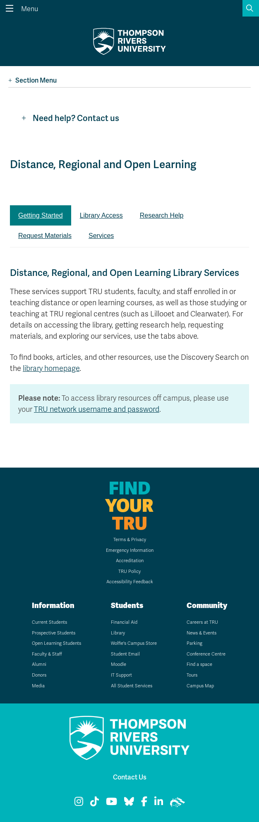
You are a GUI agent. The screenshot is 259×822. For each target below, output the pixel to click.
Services (101, 235)
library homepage (51, 368)
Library (118, 633)
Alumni (39, 664)
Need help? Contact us (70, 118)
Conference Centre (206, 654)
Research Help (162, 215)
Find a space (199, 664)
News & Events (201, 633)
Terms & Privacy (129, 539)
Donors (39, 675)
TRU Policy (129, 571)
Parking (194, 643)
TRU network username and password (96, 409)
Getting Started (40, 215)
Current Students (49, 622)
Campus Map (200, 686)
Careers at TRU (202, 622)
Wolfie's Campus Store (134, 643)
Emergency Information (129, 550)
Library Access (101, 215)
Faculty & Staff (47, 654)
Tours (192, 675)
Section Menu (32, 80)
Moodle (118, 664)
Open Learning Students (56, 643)
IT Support (121, 675)
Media (38, 686)
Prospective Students (53, 633)
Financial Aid (124, 622)
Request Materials (45, 235)
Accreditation (130, 560)
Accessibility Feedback (129, 581)
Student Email (125, 654)
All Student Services (131, 686)
